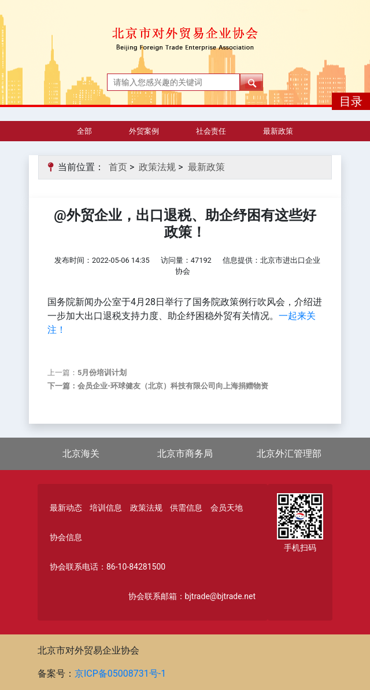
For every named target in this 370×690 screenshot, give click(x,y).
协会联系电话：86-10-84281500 (107, 566)
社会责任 (211, 131)
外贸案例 (144, 131)
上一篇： (87, 372)
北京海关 (80, 453)
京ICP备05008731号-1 (120, 673)
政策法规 (157, 167)
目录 (350, 101)
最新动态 (66, 507)
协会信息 (66, 537)
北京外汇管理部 (289, 453)
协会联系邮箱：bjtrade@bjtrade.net (192, 596)
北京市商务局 (185, 453)
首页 (118, 167)
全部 (84, 131)
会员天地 (226, 507)
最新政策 (278, 131)
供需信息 (186, 507)
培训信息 (106, 507)
